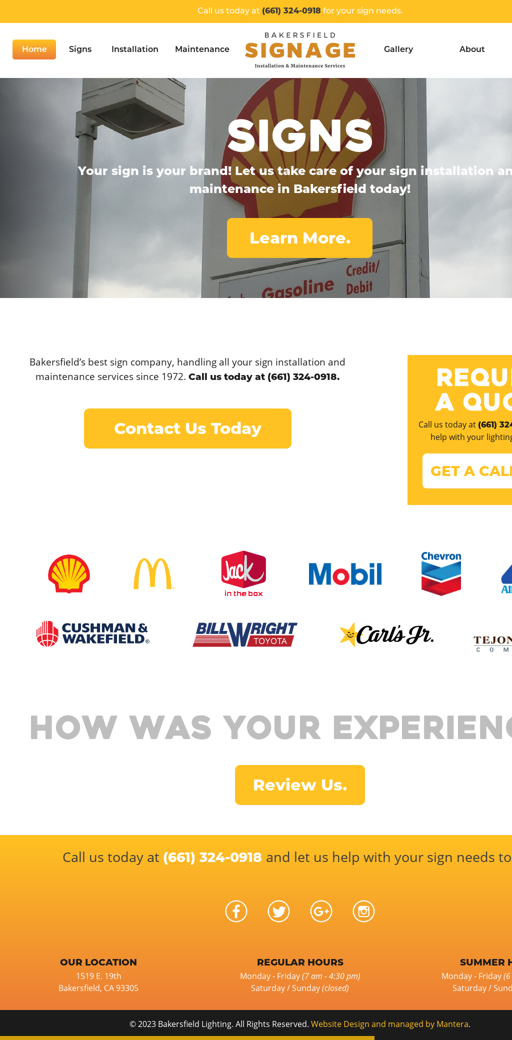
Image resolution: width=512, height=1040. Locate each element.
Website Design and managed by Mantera (389, 1024)
